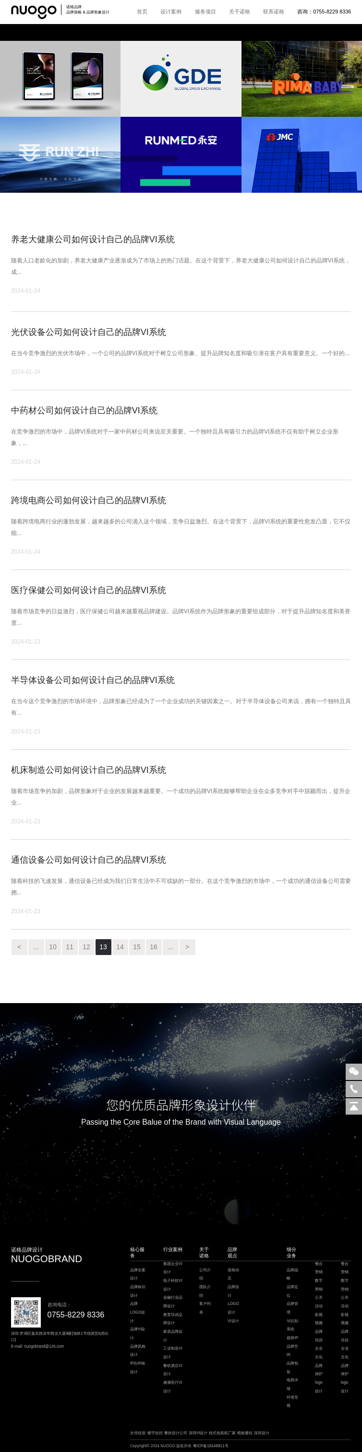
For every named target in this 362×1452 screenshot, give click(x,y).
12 (86, 947)
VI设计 (233, 1321)
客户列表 (205, 1308)
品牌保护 (319, 1370)
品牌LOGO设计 (137, 1312)
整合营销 (319, 1268)
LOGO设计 (233, 1308)
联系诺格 (273, 11)
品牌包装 (292, 1367)
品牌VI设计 (137, 1333)
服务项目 (205, 11)
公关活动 (319, 1301)
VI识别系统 (292, 1325)
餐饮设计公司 (175, 1433)
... (36, 947)
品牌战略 (292, 1274)
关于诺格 (239, 11)
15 (137, 947)
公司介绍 (205, 1274)
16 (153, 947)
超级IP (292, 1338)
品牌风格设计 (137, 1350)
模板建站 (245, 1433)
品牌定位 (292, 1291)
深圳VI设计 (198, 1433)
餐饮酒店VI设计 (172, 1370)
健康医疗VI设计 (172, 1386)
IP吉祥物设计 (137, 1367)
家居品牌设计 (172, 1335)
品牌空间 (292, 1350)
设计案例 (170, 11)
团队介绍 (205, 1291)
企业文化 (319, 1352)
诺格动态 (233, 1274)
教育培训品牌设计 (172, 1319)
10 (53, 947)
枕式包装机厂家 (222, 1433)
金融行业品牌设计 (172, 1301)
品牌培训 (319, 1335)
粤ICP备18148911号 (211, 1446)
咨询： (324, 11)
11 (69, 947)
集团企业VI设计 (172, 1268)
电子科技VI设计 (172, 1284)
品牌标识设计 (137, 1291)
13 (103, 947)
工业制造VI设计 (172, 1352)
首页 (142, 11)
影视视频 (319, 1319)
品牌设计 (233, 1291)
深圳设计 (261, 1433)
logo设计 (319, 1386)
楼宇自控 (155, 1433)
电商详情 (292, 1384)
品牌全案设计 (137, 1274)
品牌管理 (292, 1308)
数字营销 (319, 1284)
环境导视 (292, 1401)
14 (120, 947)
